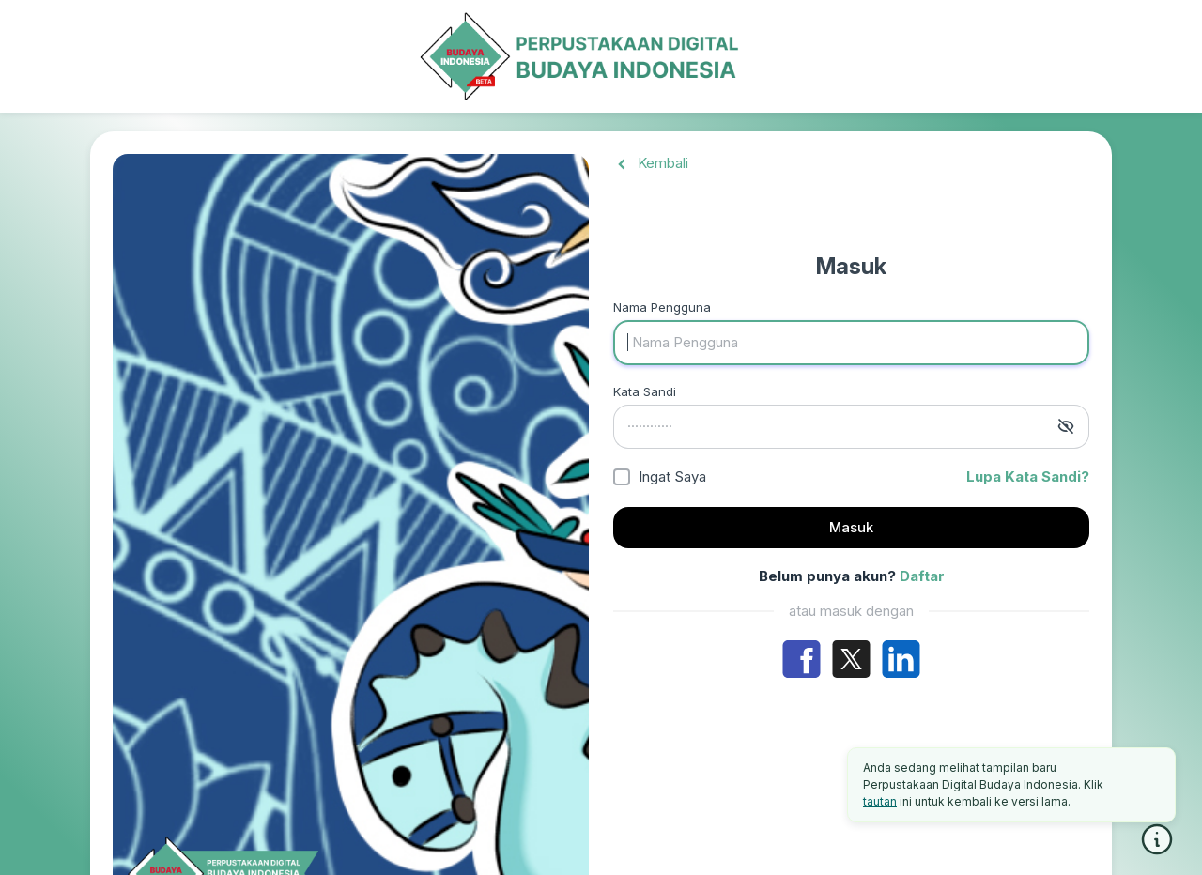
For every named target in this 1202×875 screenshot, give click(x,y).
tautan (880, 801)
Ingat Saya (672, 476)
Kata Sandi (644, 391)
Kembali (650, 163)
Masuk (851, 527)
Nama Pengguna (662, 307)
